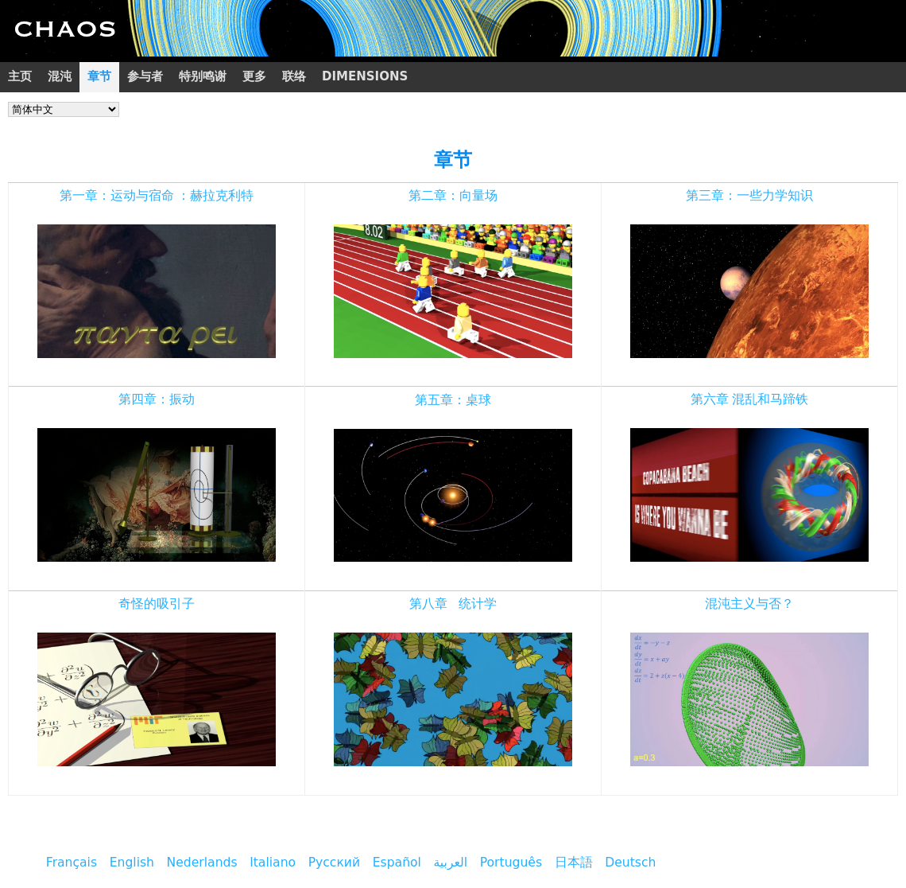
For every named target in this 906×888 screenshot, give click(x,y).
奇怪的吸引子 (156, 604)
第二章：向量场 (453, 196)
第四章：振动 (156, 399)
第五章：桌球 (453, 400)
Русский (334, 862)
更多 (254, 76)
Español (397, 862)
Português (511, 862)
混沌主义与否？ (749, 604)
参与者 (145, 76)
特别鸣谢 (202, 76)
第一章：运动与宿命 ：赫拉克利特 (157, 196)
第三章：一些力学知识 (749, 196)
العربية (451, 862)
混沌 (60, 76)
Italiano (273, 862)
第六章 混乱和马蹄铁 (750, 399)
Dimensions (365, 76)
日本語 (574, 862)
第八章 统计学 (453, 604)
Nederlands (202, 862)
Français (71, 862)
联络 (294, 76)
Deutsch (630, 862)
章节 (99, 76)
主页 (20, 76)
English (132, 862)
